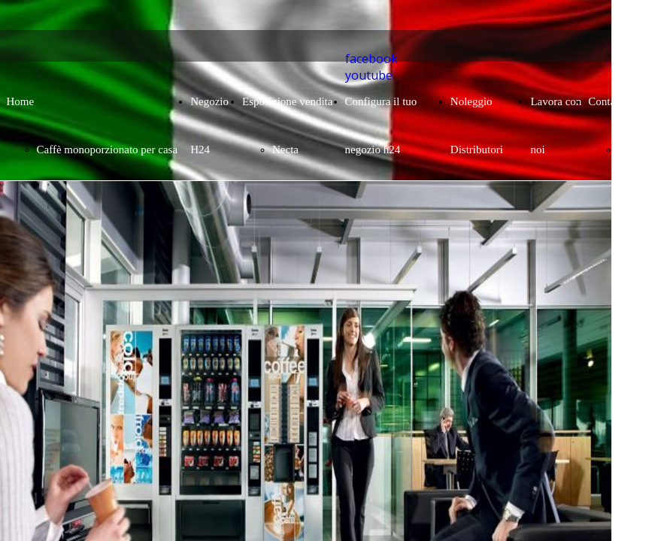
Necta (285, 150)
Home (21, 101)
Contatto (607, 101)
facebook (371, 58)
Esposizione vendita (287, 101)
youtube (369, 75)
